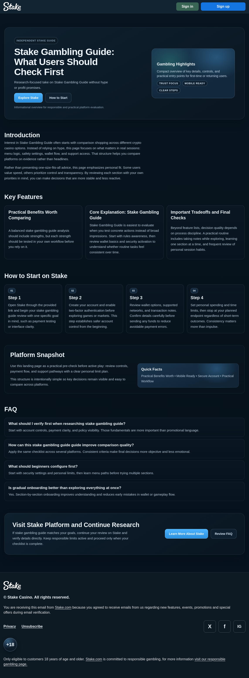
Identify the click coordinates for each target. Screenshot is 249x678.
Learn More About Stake (186, 534)
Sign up (223, 6)
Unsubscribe (32, 626)
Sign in (187, 6)
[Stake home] (12, 6)
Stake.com (63, 607)
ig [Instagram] (239, 626)
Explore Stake (28, 98)
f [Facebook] (224, 626)
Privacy (9, 626)
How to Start (58, 98)
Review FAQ (223, 534)
